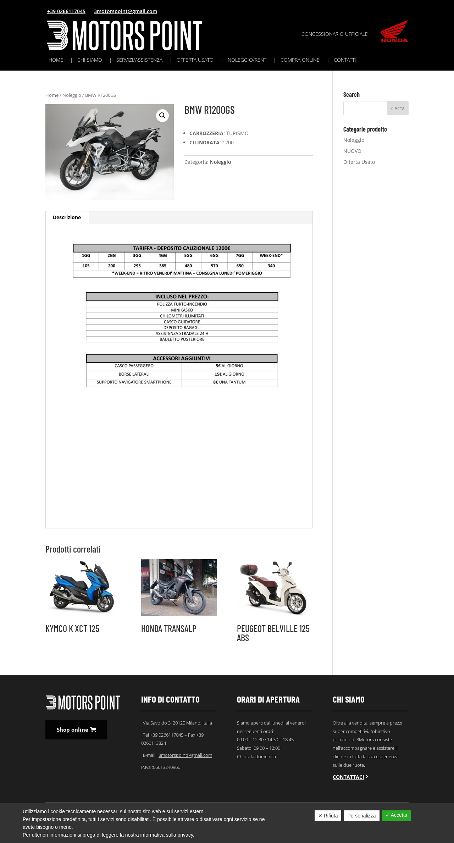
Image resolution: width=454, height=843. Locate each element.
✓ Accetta (397, 815)
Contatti (345, 60)
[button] (162, 115)
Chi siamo (89, 60)
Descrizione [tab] (67, 217)
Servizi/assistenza (139, 60)
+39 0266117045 (66, 11)
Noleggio (71, 95)
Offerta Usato (359, 162)
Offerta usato (195, 60)
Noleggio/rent (247, 60)
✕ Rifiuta (328, 816)
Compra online (300, 60)
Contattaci (348, 776)
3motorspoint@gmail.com (125, 11)
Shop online (72, 729)
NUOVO (352, 151)
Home (56, 60)
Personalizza (361, 816)
